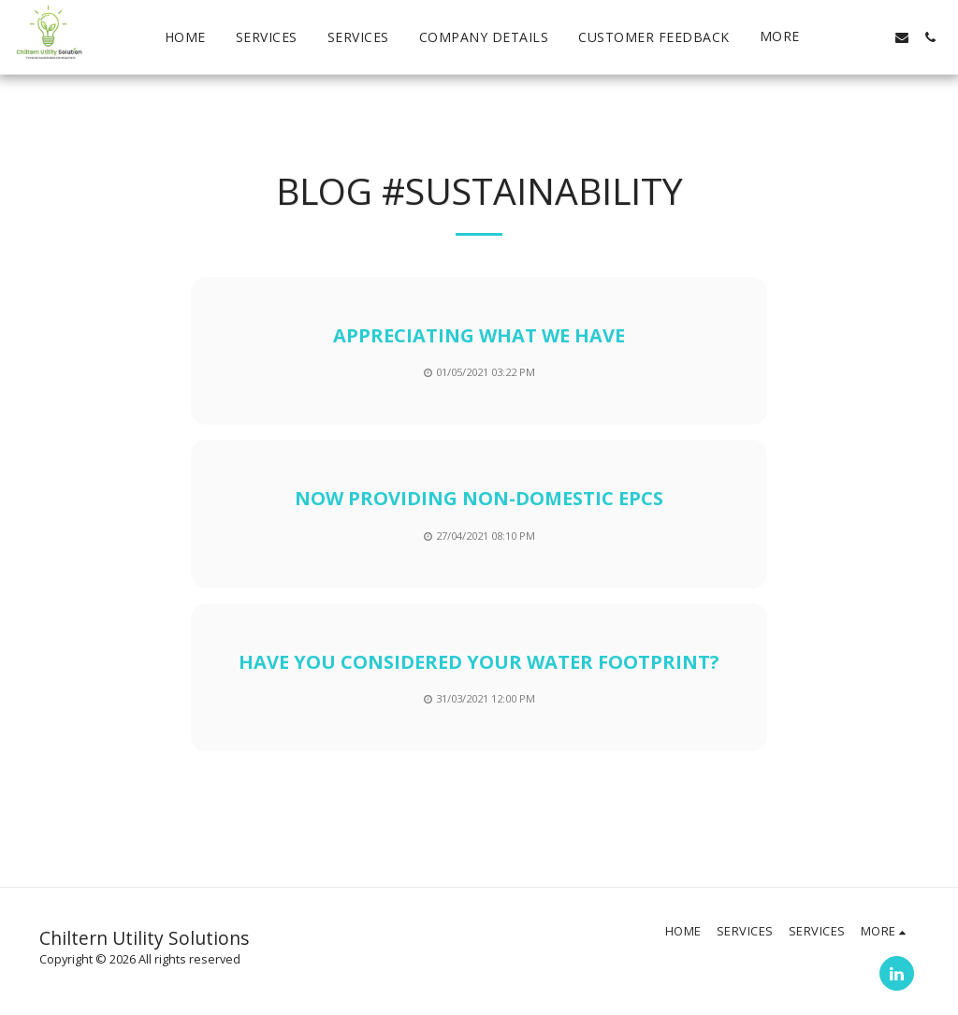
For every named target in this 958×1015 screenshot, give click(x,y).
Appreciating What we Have (479, 335)
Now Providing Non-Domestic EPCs (479, 498)
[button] (846, 37)
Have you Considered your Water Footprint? (479, 661)
